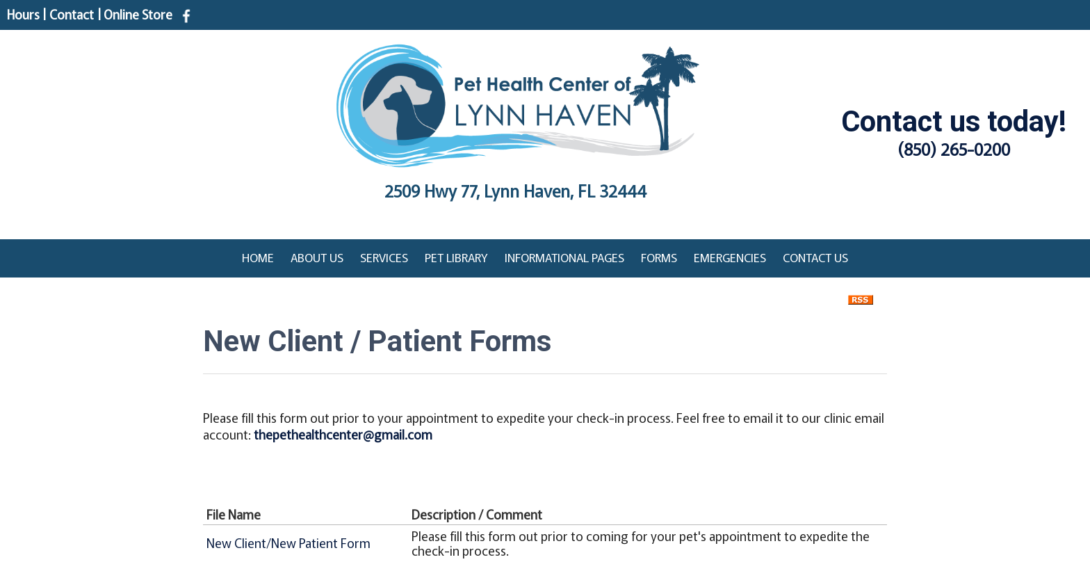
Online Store (138, 14)
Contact (71, 14)
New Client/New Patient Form (288, 542)
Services (384, 257)
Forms (659, 257)
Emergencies (730, 257)
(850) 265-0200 (954, 148)
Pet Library (456, 257)
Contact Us (815, 257)
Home (258, 257)
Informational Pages (564, 257)
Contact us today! (953, 121)
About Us (317, 257)
